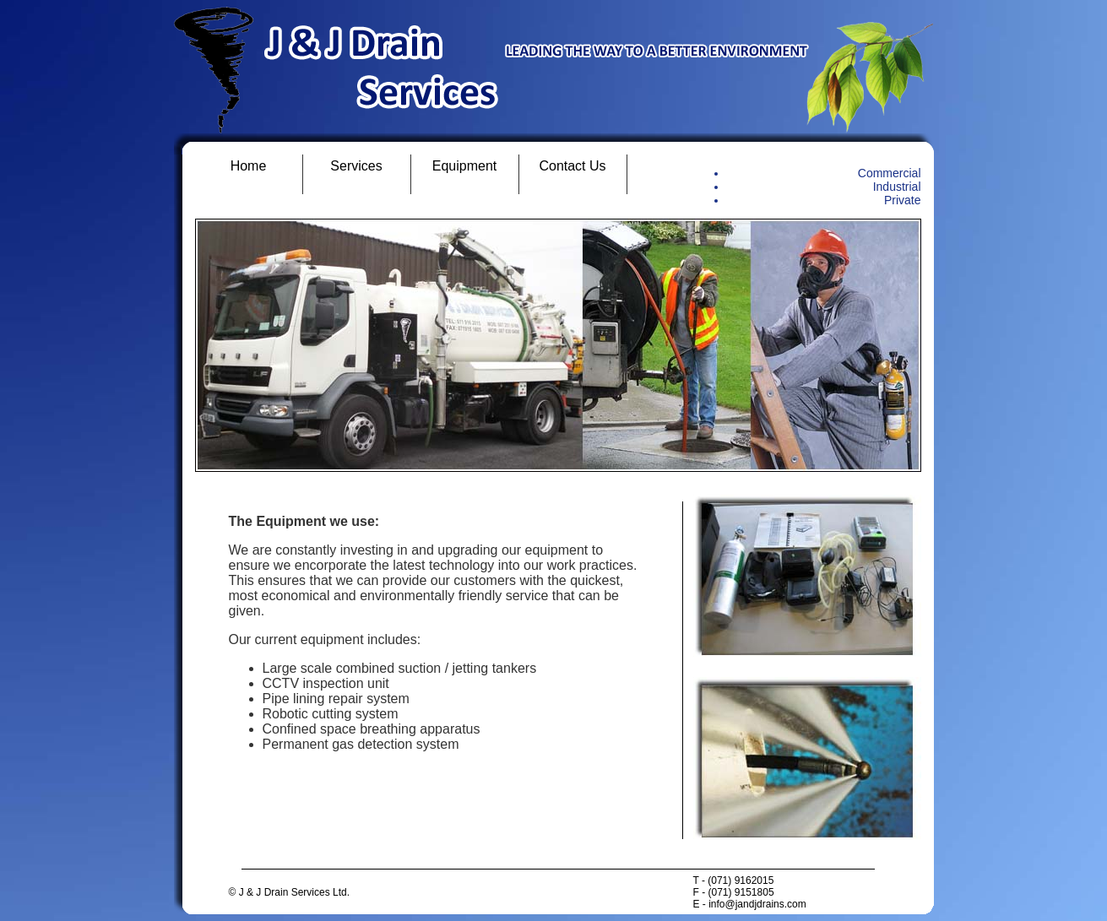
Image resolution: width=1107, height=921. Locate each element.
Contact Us (572, 166)
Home (249, 166)
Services (356, 166)
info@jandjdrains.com (757, 904)
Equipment (464, 166)
